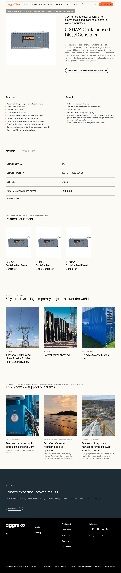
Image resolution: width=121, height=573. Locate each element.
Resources (66, 530)
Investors (66, 535)
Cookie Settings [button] (110, 566)
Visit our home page (93, 498)
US (96, 4)
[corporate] (14, 4)
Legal (73, 566)
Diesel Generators (39, 11)
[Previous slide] (107, 277)
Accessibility (47, 566)
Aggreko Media (97, 529)
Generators (27, 11)
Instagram (107, 529)
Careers (65, 541)
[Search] (83, 4)
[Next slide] (113, 277)
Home (9, 11)
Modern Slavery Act (85, 566)
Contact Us (67, 547)
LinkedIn (102, 529)
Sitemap (38, 533)
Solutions (38, 527)
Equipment (17, 11)
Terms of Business (61, 566)
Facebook (93, 529)
